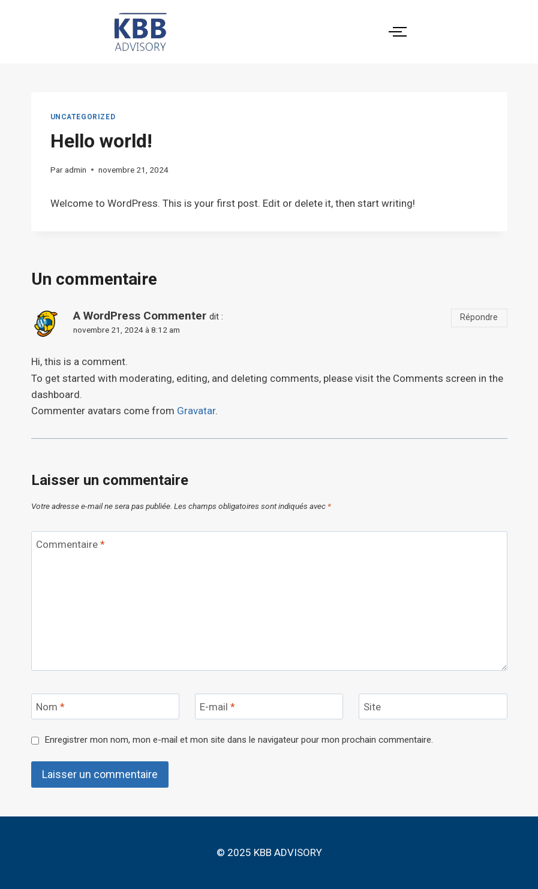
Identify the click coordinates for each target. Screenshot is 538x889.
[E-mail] (269, 706)
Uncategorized (83, 117)
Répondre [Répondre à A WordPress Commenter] (479, 317)
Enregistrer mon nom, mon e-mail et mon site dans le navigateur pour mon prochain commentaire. (238, 739)
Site (372, 707)
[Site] (433, 706)
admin (75, 169)
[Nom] (105, 706)
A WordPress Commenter (139, 316)
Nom (50, 707)
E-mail (217, 707)
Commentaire (70, 544)
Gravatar (196, 411)
